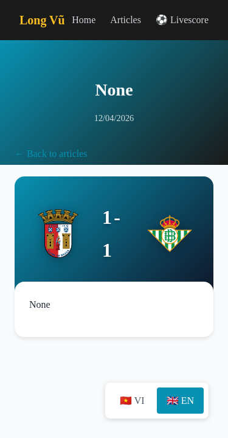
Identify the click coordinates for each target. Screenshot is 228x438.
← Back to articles (51, 153)
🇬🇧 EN (180, 400)
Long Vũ (42, 20)
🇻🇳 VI (132, 400)
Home (83, 20)
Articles (125, 20)
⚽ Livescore (182, 20)
